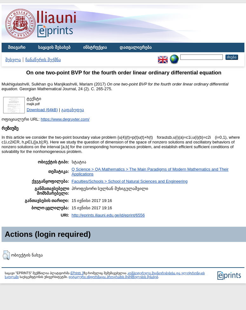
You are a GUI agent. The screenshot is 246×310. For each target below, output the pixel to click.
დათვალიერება (136, 47)
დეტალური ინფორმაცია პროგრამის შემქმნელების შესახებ (113, 277)
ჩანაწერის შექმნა (43, 59)
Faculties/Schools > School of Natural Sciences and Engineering (130, 181)
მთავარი (16, 47)
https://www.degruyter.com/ (65, 119)
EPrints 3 (77, 273)
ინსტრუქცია (95, 47)
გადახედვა (72, 109)
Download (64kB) (42, 109)
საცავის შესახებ (54, 47)
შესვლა (13, 59)
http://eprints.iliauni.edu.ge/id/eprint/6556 (108, 215)
